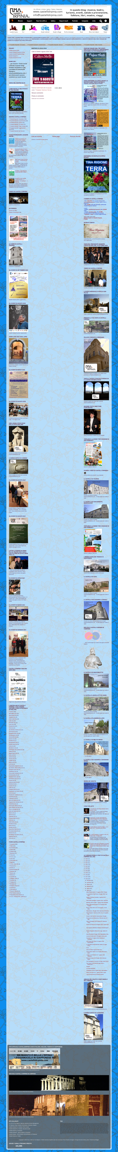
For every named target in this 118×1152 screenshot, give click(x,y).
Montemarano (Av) (13, 742)
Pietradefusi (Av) (12, 803)
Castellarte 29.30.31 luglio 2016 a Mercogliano (96, 970)
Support (88, 966)
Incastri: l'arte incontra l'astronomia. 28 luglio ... (97, 916)
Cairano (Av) (12, 785)
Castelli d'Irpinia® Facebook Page (16, 54)
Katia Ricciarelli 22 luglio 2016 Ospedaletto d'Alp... (97, 934)
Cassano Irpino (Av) (13, 818)
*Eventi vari (44, 90)
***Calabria (11, 851)
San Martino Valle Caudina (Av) (16, 767)
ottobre (88, 884)
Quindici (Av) (12, 827)
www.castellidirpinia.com (89, 202)
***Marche (11, 873)
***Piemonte (11, 871)
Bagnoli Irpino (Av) (13, 753)
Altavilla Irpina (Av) (13, 744)
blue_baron (86, 1139)
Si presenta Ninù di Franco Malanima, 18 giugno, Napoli (21, 150)
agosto (88, 888)
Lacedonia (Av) (12, 796)
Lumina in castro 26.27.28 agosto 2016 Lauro (96, 936)
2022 (86, 866)
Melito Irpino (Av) (13, 821)
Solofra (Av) (11, 756)
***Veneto (11, 867)
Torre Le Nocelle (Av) (14, 809)
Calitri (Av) (11, 787)
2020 (86, 870)
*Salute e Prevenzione (14, 212)
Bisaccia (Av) (12, 762)
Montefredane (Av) (13, 735)
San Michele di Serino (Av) (15, 729)
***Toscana (11, 865)
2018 (86, 874)
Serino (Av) (11, 755)
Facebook (87, 214)
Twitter (91, 214)
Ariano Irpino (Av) (13, 719)
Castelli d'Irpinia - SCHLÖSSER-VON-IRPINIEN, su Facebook (23, 1134)
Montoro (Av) (12, 738)
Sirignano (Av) (12, 836)
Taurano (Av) (12, 758)
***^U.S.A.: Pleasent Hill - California (17, 896)
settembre (89, 886)
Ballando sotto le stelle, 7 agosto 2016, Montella (97, 902)
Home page (56, 136)
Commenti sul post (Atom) (42, 139)
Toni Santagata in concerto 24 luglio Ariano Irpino (97, 961)
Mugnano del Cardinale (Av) (15, 802)
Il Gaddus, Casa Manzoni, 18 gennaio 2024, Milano (21, 171)
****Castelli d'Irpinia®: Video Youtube (93, 44)
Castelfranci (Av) (12, 771)
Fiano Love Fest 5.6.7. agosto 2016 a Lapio (96, 972)
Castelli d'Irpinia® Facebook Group (17, 52)
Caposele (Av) (12, 816)
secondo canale (92, 211)
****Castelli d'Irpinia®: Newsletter (73, 44)
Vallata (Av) (11, 751)
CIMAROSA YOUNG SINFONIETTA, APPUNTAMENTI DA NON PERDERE (98, 818)
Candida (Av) (12, 740)
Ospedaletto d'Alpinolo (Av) (15, 765)
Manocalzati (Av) (12, 715)
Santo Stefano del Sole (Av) (15, 807)
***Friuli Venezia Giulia (14, 893)
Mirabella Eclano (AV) (14, 776)
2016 (86, 878)
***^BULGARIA (12, 860)
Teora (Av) (11, 838)
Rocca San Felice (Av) (14, 829)
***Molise (11, 874)
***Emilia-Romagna (13, 869)
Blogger (97, 1139)
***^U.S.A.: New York (13, 864)
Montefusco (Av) (12, 747)
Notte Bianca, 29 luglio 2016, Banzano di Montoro (97, 910)
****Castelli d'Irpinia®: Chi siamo (17, 44)
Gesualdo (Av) (12, 722)
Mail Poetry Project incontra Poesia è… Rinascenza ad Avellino (21, 160)
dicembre (89, 880)
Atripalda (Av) (12, 717)
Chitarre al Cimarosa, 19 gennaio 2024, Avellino (20, 139)
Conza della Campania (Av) (15, 773)
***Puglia (11, 862)
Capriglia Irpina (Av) (13, 789)
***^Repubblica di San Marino (15, 894)
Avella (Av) (11, 746)
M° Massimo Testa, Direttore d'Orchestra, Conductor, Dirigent (22, 1125)
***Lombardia (12, 847)
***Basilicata (12, 853)
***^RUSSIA (11, 880)
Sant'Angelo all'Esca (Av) (14, 805)
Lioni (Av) (11, 764)
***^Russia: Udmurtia (13, 891)
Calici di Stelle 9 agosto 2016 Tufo (94, 949)
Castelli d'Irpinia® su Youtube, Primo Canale (19, 1127)
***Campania (38, 90)
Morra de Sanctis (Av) (14, 800)
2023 (86, 864)
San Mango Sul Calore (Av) (15, 834)
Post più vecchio (75, 136)
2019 (86, 872)
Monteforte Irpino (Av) (14, 733)
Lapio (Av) (11, 720)
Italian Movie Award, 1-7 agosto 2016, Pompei (96, 892)
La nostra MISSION (90, 968)
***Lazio (11, 858)
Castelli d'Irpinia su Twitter (15, 1136)
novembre (89, 882)
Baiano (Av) (11, 812)
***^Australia (12, 876)
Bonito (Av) (11, 814)
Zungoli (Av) (11, 760)
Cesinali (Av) (12, 726)
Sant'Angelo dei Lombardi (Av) (16, 749)
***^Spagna (11, 882)
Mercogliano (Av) (13, 713)
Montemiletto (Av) (13, 737)
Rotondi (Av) (12, 832)
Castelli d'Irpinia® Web (14, 50)
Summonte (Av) (12, 731)
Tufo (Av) (49, 90)
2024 (86, 862)
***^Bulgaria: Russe (13, 885)
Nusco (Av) (11, 825)
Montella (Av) (12, 823)
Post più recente (37, 136)
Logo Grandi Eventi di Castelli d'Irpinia (95, 974)
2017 (86, 876)
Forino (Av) (11, 793)
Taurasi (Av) (11, 780)
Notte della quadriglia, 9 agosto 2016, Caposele (97, 900)
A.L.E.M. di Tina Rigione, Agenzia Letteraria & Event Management (24, 1123)
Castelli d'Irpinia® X (13, 55)
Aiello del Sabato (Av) (14, 811)
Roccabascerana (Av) (14, 831)
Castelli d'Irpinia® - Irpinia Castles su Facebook (19, 1132)
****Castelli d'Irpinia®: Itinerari (55, 44)
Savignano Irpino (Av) (14, 769)
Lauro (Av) (11, 724)
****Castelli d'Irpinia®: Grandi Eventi (36, 44)
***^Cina (11, 855)
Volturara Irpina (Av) (13, 782)
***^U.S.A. (11, 856)
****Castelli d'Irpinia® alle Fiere (16, 131)
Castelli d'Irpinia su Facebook (15, 1130)
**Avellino (11, 711)
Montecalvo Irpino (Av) (14, 778)
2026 (86, 858)
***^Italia (11, 845)
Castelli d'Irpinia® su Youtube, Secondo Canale (19, 1128)
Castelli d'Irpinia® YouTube (15, 57)
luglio (88, 890)
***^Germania (12, 889)
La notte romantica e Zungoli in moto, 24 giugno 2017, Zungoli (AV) (99, 835)
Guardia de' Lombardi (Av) (15, 794)
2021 (86, 868)
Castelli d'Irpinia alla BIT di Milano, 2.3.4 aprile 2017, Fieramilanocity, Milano (99, 827)
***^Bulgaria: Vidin (13, 878)
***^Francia (11, 887)
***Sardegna (12, 883)
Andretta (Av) (12, 784)
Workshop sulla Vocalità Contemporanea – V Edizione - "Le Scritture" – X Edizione (21, 180)
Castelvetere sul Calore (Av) (15, 791)
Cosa (87, 947)
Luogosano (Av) (12, 798)
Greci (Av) (11, 820)
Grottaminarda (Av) (13, 775)
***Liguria (11, 849)
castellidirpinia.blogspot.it (94, 209)
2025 (86, 860)
